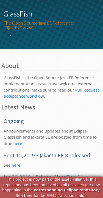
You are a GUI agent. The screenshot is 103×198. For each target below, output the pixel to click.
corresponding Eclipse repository (66, 190)
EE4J (67, 179)
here (17, 143)
